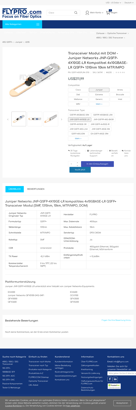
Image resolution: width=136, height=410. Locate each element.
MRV (78, 104)
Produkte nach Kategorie (40, 369)
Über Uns (82, 32)
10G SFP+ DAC (8, 380)
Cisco (78, 90)
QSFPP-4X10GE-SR (78, 124)
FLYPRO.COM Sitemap (39, 377)
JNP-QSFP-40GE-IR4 (101, 129)
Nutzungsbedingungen (92, 377)
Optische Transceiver (38, 381)
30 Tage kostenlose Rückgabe (75, 153)
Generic (99, 99)
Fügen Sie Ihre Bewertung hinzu (116, 320)
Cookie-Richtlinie (13, 406)
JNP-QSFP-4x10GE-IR (100, 124)
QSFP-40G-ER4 (78, 134)
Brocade (120, 95)
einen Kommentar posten (55, 332)
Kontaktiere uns (127, 153)
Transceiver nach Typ (38, 365)
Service (33, 32)
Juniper (99, 90)
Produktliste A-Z (36, 373)
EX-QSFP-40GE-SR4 (99, 134)
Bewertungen (35, 189)
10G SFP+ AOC (8, 376)
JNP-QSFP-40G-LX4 (79, 129)
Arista (120, 90)
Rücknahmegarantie (64, 372)
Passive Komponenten (12, 384)
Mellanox (78, 99)
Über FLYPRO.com (89, 362)
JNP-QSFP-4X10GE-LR (79, 120)
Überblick (14, 189)
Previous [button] (8, 119)
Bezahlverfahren (114, 153)
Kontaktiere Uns (66, 32)
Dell (78, 95)
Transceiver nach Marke (40, 362)
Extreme (99, 95)
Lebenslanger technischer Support (96, 153)
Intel (120, 99)
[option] (19, 119)
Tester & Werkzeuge (11, 388)
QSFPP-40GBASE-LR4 (102, 115)
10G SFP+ (6, 368)
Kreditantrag (87, 369)
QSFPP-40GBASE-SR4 (79, 115)
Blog (92, 32)
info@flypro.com (121, 362)
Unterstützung (47, 32)
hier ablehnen (73, 406)
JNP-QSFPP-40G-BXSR (103, 120)
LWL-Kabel (33, 385)
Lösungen (21, 32)
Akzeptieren (122, 403)
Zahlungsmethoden (90, 365)
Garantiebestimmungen (66, 376)
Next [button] (61, 119)
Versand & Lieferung (90, 373)
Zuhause (8, 32)
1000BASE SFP (8, 372)
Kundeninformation (64, 362)
